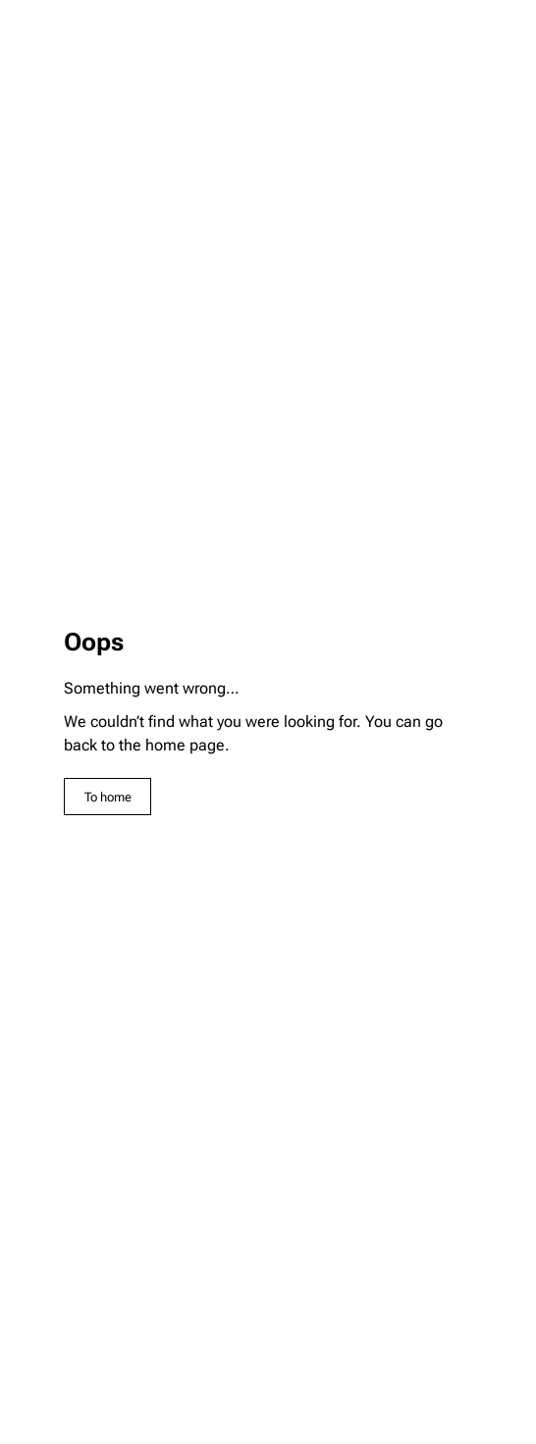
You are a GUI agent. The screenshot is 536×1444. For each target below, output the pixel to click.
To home (108, 797)
